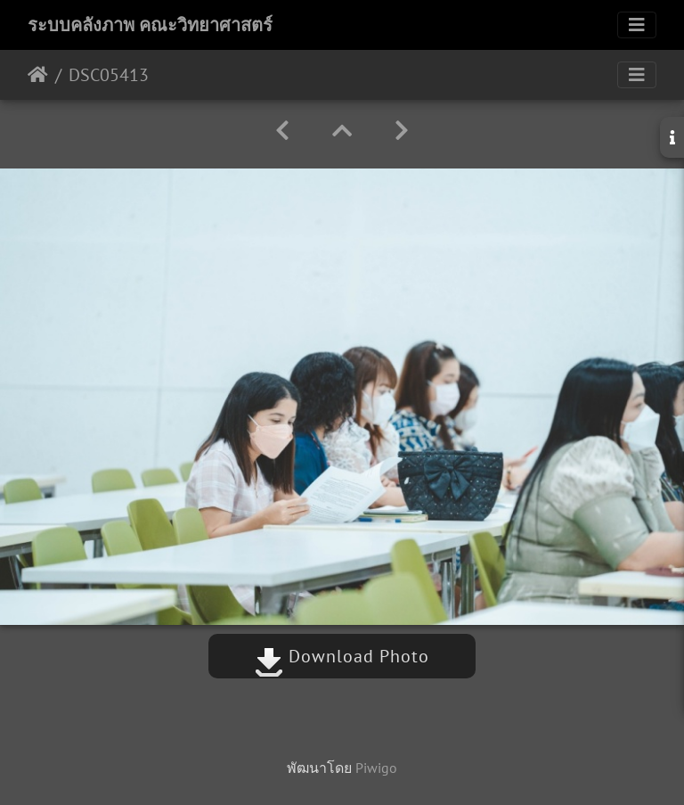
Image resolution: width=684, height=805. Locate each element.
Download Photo (342, 656)
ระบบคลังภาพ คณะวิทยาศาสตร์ (150, 25)
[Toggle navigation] (636, 25)
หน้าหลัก (38, 75)
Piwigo (376, 767)
